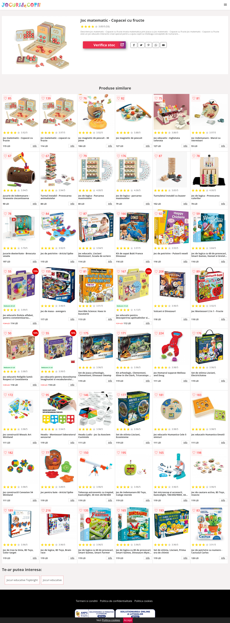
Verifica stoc (110, 44)
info (35, 145)
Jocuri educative (52, 580)
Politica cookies (143, 601)
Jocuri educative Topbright (22, 580)
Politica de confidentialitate (116, 601)
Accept (128, 620)
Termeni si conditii (87, 601)
